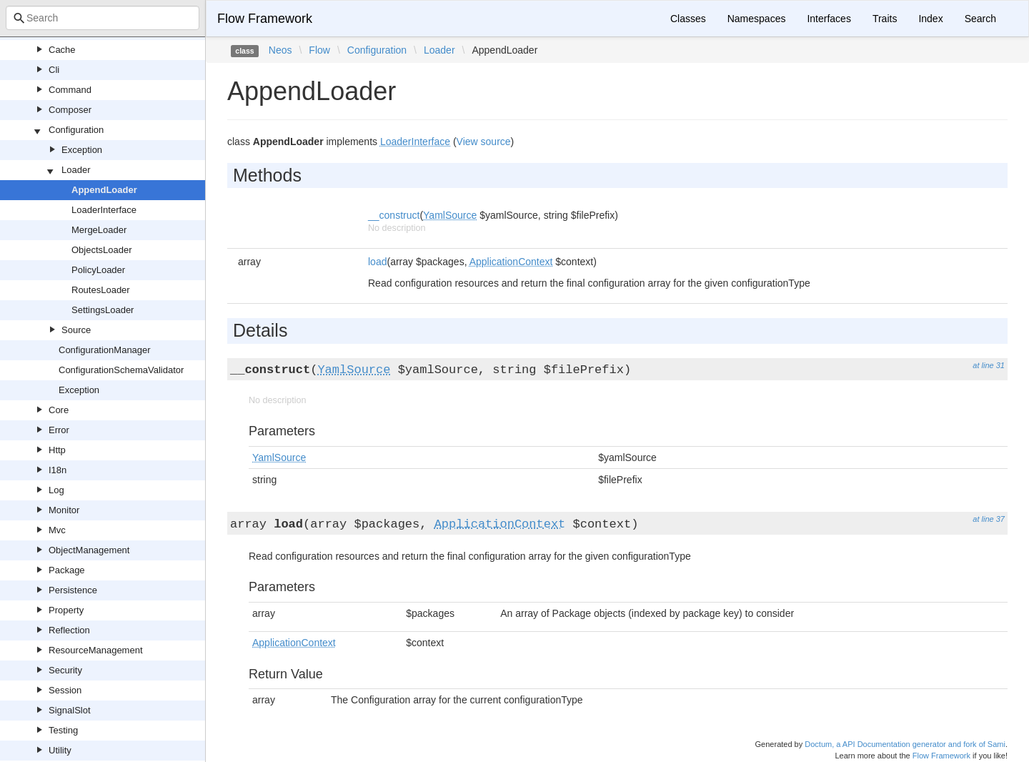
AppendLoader (104, 189)
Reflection (69, 630)
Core (59, 410)
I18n (57, 470)
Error (59, 430)
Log (56, 490)
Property (66, 610)
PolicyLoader (98, 269)
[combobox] (102, 18)
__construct (393, 215)
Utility (60, 750)
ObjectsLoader (101, 249)
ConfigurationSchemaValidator (121, 370)
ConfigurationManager (105, 350)
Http (57, 450)
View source (484, 141)
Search (980, 18)
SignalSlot (70, 710)
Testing (63, 730)
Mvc (57, 530)
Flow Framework (264, 18)
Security (65, 670)
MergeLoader (98, 229)
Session (65, 690)
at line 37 (989, 519)
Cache (62, 49)
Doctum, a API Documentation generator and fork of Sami (905, 744)
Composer (70, 109)
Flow (319, 50)
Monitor (64, 510)
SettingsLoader (102, 310)
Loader (75, 169)
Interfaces (828, 18)
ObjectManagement (89, 550)
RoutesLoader (100, 289)
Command (70, 89)
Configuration (76, 129)
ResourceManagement (96, 650)
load (377, 261)
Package (67, 570)
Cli (54, 69)
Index (930, 18)
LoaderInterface (103, 209)
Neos (280, 50)
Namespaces (756, 18)
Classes (688, 18)
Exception (81, 149)
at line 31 (989, 365)
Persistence (73, 590)
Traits (885, 18)
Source (76, 330)
